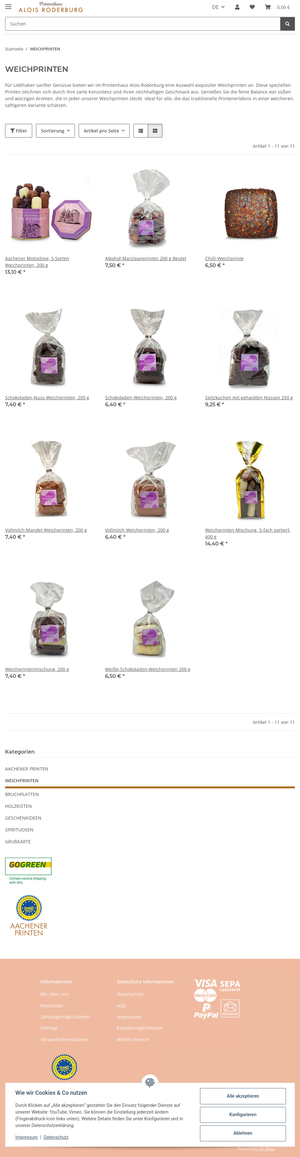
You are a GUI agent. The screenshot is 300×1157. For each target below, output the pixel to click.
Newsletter (52, 1006)
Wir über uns (54, 994)
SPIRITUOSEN (19, 830)
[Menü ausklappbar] (8, 4)
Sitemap (49, 1028)
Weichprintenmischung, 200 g (37, 669)
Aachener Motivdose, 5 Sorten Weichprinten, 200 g (37, 261)
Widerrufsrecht (133, 1039)
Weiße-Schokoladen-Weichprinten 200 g (147, 669)
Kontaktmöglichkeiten (140, 1028)
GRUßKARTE (18, 841)
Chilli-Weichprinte (224, 258)
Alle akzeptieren (242, 1096)
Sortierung (52, 131)
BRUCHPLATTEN (22, 794)
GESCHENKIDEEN (23, 818)
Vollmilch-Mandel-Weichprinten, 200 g (46, 530)
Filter (18, 131)
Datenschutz (56, 1137)
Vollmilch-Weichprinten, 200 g (137, 530)
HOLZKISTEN (18, 806)
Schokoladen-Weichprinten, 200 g (141, 397)
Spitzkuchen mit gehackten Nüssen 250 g (249, 397)
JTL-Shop (267, 1149)
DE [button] (215, 7)
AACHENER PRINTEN (26, 769)
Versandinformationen (64, 1039)
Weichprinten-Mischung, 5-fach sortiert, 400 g (248, 533)
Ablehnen (242, 1133)
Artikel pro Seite (101, 131)
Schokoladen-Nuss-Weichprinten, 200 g (47, 397)
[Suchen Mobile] (143, 24)
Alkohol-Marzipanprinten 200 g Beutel (145, 258)
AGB (121, 1006)
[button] (237, 7)
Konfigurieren (242, 1114)
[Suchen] (287, 24)
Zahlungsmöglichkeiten (65, 1017)
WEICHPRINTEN (22, 781)
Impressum (27, 1137)
